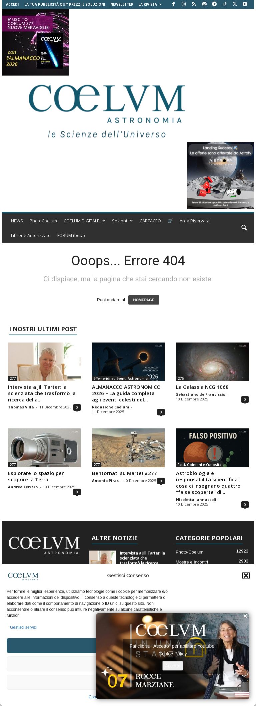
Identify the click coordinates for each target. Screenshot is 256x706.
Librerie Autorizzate (31, 235)
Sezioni (122, 220)
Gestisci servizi (23, 627)
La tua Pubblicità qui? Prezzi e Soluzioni (64, 4)
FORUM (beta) (71, 235)
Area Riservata (195, 221)
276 (181, 378)
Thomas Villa (21, 406)
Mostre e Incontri (192, 562)
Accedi (12, 4)
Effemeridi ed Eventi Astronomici (121, 378)
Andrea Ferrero (23, 486)
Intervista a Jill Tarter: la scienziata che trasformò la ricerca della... (42, 393)
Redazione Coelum (110, 406)
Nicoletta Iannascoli (196, 499)
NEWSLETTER (121, 4)
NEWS (17, 221)
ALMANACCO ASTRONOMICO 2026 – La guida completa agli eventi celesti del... (126, 393)
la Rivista (150, 4)
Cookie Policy (173, 653)
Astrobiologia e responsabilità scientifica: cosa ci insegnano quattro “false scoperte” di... (208, 482)
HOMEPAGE (143, 300)
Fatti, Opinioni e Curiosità (199, 464)
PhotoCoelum (43, 221)
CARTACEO (150, 221)
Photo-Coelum (189, 552)
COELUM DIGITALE (84, 220)
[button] (246, 575)
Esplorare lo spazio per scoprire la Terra (36, 476)
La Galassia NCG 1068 (202, 386)
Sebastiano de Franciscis (200, 394)
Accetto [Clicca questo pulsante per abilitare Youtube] (173, 665)
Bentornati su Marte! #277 (124, 473)
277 (13, 378)
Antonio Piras (105, 480)
